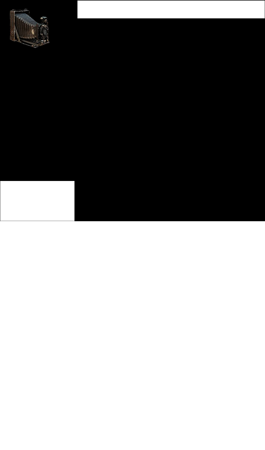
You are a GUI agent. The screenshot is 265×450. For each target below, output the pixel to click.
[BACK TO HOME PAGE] (27, 150)
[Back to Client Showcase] (26, 161)
